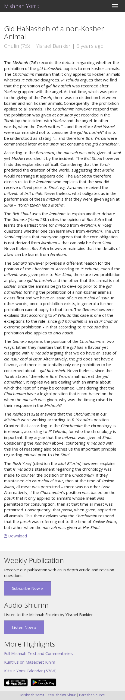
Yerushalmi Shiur (62, 694)
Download (15, 536)
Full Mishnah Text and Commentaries (38, 653)
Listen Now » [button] (24, 627)
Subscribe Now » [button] (27, 588)
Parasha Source (92, 694)
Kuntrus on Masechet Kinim (29, 662)
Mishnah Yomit (21, 5)
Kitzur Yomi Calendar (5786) (30, 670)
